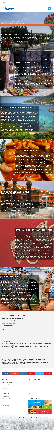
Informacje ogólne (6, 396)
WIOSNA (30, 387)
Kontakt (4, 2)
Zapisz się (5, 388)
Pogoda (4, 401)
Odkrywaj (7, 21)
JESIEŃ (30, 382)
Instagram (23, 373)
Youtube (31, 373)
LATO (29, 384)
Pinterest (48, 373)
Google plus (14, 373)
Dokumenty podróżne (7, 405)
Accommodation (6, 398)
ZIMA (29, 389)
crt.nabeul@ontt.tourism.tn (8, 323)
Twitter (39, 373)
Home (2, 21)
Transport (4, 403)
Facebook (6, 373)
